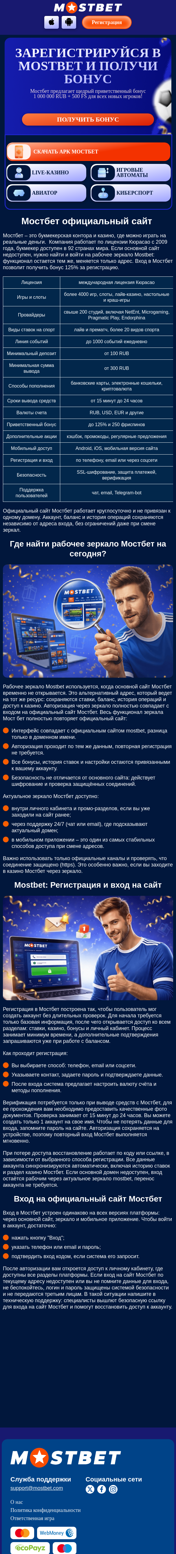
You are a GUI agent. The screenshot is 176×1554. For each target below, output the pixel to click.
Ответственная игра (32, 1518)
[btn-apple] (51, 21)
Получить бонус (88, 119)
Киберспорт (122, 193)
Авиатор (32, 193)
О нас (16, 1502)
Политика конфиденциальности (45, 1510)
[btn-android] (69, 21)
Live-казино (38, 172)
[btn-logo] (88, 7)
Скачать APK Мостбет (52, 152)
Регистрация (107, 22)
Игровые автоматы (119, 172)
